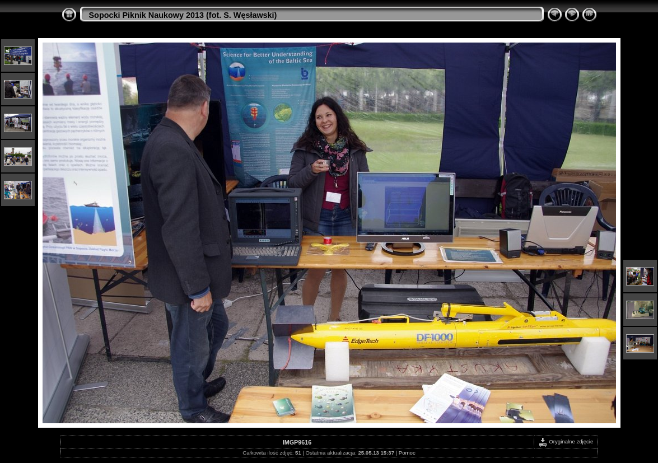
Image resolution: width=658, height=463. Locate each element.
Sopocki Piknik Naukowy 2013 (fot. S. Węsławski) (183, 15)
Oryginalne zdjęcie (566, 441)
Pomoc (407, 453)
